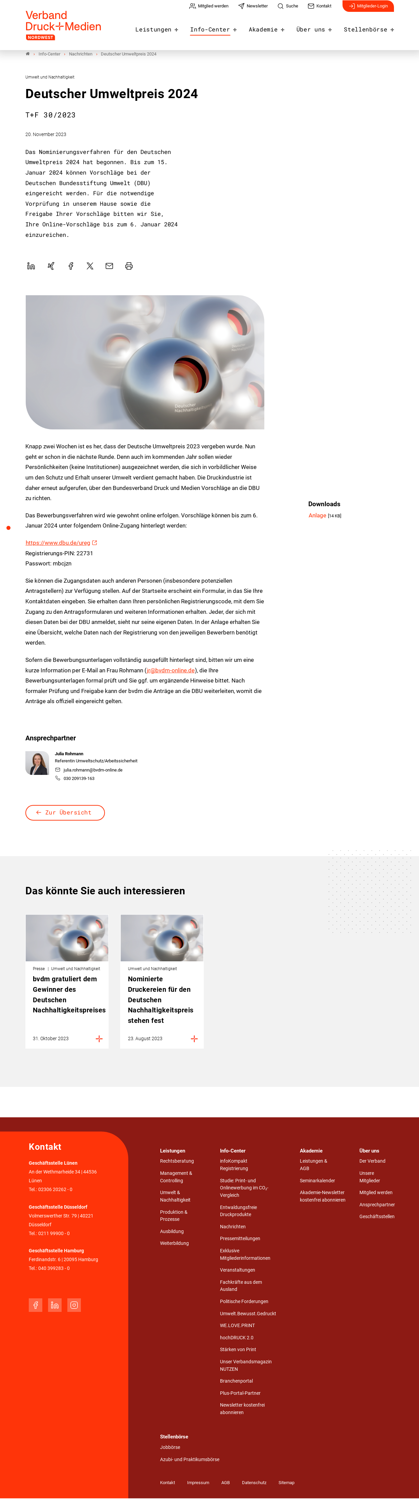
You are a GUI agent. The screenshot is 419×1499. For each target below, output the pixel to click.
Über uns (316, 27)
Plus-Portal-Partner (240, 1394)
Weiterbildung (174, 1244)
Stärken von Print (238, 1350)
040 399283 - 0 (54, 1269)
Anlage (318, 516)
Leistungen (168, 27)
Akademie (271, 27)
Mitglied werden (376, 1193)
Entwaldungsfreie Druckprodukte (238, 1211)
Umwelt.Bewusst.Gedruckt (248, 1314)
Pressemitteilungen (240, 1239)
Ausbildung (172, 1232)
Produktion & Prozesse (174, 1216)
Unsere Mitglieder (369, 1177)
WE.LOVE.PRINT (237, 1326)
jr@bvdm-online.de (171, 670)
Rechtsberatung (177, 1162)
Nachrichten (233, 1227)
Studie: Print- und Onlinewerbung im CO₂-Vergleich (244, 1189)
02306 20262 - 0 (55, 1190)
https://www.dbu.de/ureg (58, 543)
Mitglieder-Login (368, 9)
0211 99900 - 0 (54, 1234)
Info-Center (221, 27)
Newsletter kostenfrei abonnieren (242, 1409)
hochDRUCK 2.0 (236, 1338)
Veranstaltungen (237, 1271)
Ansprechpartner (377, 1205)
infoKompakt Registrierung (234, 1165)
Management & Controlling (176, 1177)
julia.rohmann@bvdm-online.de (89, 771)
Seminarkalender (317, 1181)
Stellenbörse (367, 27)
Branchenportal (236, 1382)
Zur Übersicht (68, 813)
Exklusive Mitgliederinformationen (245, 1255)
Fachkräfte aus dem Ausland (241, 1286)
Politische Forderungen (244, 1302)
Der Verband (372, 1162)
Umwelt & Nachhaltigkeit (175, 1197)
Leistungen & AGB (313, 1165)
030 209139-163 (74, 779)
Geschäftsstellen (377, 1217)
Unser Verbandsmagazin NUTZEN (246, 1366)
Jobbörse (170, 1448)
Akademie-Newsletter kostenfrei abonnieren (323, 1197)
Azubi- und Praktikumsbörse (189, 1460)
